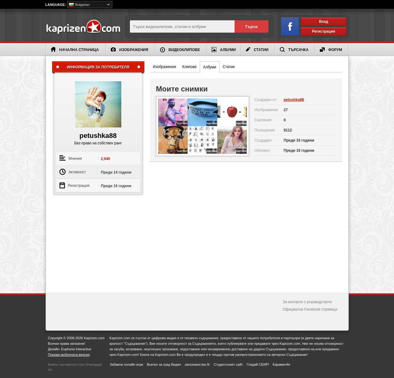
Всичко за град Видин (164, 364)
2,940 (105, 159)
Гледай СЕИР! (258, 364)
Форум (331, 49)
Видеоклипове (180, 49)
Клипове (189, 67)
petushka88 (294, 100)
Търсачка (294, 49)
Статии (257, 49)
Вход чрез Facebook (286, 25)
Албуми (223, 49)
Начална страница (75, 49)
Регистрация (323, 31)
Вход (323, 21)
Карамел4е (281, 364)
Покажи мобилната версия (69, 354)
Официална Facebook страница (310, 309)
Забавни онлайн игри (126, 364)
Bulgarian (79, 4)
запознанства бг (197, 364)
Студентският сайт (228, 364)
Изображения (129, 49)
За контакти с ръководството (307, 302)
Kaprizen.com (83, 27)
